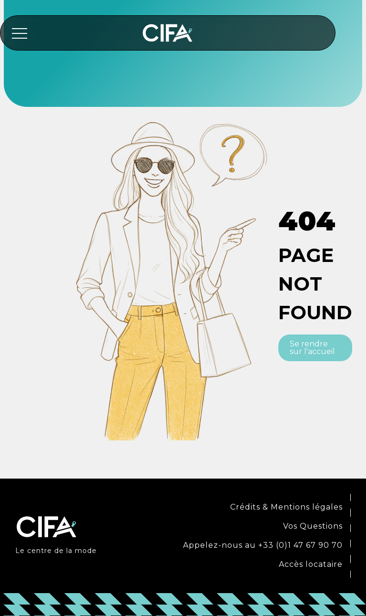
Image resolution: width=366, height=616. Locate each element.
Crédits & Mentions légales (286, 507)
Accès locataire (311, 564)
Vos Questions (313, 526)
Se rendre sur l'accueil (312, 347)
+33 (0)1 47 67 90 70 (300, 545)
